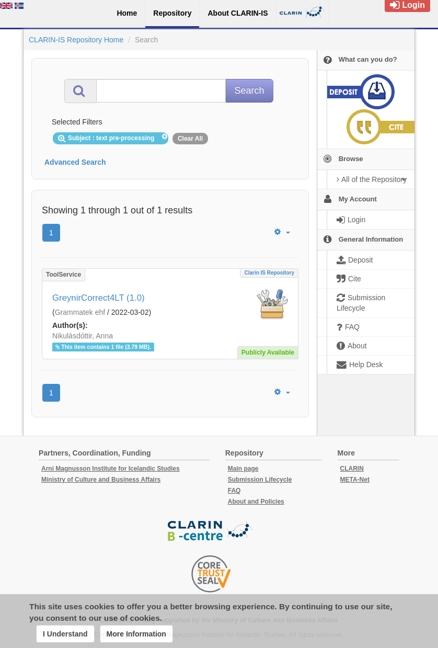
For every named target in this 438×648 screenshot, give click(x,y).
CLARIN (352, 468)
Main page (243, 468)
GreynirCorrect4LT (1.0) (98, 298)
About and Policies (256, 501)
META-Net (355, 479)
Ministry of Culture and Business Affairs (100, 479)
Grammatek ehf (80, 312)
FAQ (234, 490)
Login (407, 5)
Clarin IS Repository (269, 273)
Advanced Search (75, 162)
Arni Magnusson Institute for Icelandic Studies (110, 468)
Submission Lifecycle (260, 479)
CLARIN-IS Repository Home (76, 40)
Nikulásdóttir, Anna (82, 336)
